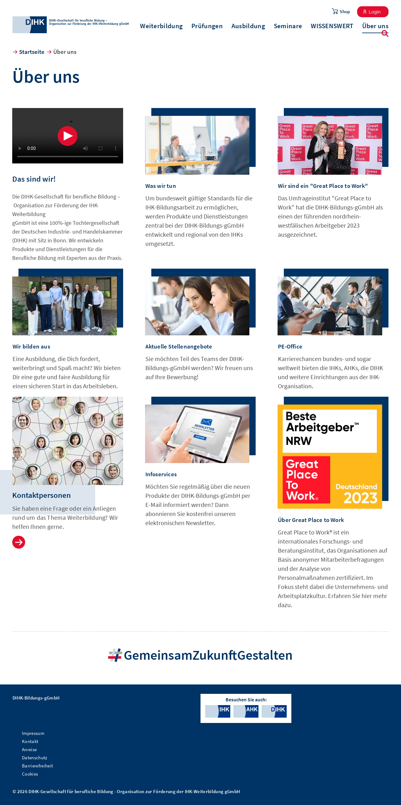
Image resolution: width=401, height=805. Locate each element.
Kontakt (30, 741)
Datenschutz (34, 758)
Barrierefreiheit (37, 766)
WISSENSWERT (332, 26)
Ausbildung (248, 26)
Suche (385, 33)
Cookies (30, 774)
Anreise (29, 749)
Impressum (33, 733)
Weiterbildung (161, 26)
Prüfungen (207, 26)
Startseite (31, 51)
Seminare (288, 26)
